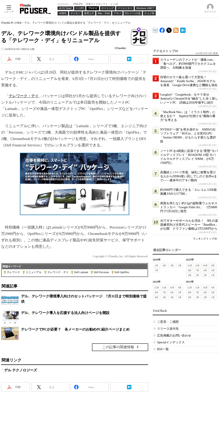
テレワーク (13, 272)
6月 (205, 270)
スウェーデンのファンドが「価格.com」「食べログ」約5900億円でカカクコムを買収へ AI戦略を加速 (188, 63)
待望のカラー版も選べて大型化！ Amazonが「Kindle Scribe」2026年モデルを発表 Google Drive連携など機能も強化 (188, 81)
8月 (189, 270)
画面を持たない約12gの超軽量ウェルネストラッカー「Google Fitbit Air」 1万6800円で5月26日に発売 (188, 207)
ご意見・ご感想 (168, 321)
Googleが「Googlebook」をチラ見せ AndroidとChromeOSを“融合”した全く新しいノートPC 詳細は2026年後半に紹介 (189, 98)
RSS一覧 (163, 349)
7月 (197, 270)
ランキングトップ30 (205, 238)
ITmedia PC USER (11, 22)
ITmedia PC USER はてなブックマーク (183, 29)
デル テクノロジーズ (20, 370)
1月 (156, 270)
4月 (164, 265)
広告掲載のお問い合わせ (174, 335)
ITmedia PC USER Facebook (162, 29)
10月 (205, 265)
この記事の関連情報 (118, 347)
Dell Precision (101, 272)
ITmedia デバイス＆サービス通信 (155, 29)
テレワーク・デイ (24, 96)
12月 (190, 265)
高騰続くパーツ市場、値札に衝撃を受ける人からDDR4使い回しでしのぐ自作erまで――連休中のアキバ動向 (188, 176)
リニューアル (34, 272)
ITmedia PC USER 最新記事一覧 (176, 29)
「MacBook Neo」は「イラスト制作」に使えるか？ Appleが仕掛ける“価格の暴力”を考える (187, 116)
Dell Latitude (81, 272)
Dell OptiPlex (122, 272)
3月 (172, 265)
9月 (213, 265)
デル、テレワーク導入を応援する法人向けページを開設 (65, 313)
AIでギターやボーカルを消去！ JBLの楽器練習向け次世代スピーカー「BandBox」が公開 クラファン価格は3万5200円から (189, 224)
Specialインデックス (171, 342)
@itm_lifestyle (169, 29)
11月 (197, 265)
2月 (179, 265)
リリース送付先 (168, 328)
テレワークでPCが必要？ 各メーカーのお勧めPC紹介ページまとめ (75, 329)
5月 (156, 265)
